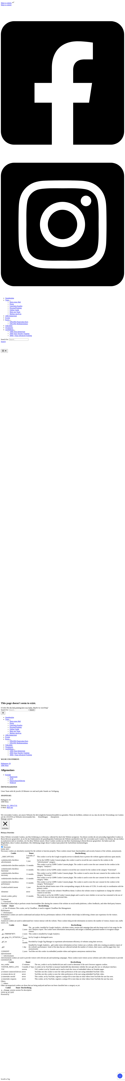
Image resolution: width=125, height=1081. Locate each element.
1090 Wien (5, 765)
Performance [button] (5, 910)
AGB (11, 779)
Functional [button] (4, 899)
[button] (3, 342)
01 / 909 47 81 (12, 805)
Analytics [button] (4, 917)
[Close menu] (3, 713)
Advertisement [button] (6, 954)
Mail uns (10, 807)
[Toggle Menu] (10, 300)
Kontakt (8, 775)
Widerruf (13, 783)
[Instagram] (62, 294)
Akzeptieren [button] (54, 817)
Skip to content (8, 3)
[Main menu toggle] (4, 351)
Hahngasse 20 (6, 763)
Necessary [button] (4, 845)
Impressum (13, 777)
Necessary (7, 847)
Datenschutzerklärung (17, 781)
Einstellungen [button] (43, 817)
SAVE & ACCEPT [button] (7, 992)
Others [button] (3, 981)
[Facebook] (62, 153)
